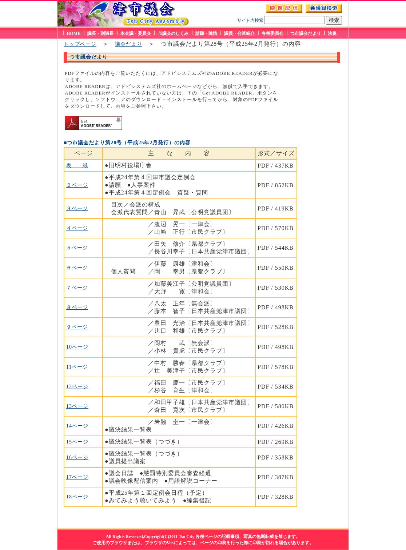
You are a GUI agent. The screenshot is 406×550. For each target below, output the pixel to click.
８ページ (77, 307)
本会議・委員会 (135, 33)
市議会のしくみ (173, 33)
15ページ (77, 442)
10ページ (77, 347)
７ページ (77, 287)
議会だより (128, 44)
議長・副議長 (100, 33)
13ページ (77, 406)
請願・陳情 (206, 33)
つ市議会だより (305, 33)
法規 (332, 33)
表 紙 (77, 165)
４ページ (77, 228)
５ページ (77, 247)
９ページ (77, 327)
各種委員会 (272, 33)
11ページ (77, 367)
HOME (73, 33)
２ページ (77, 185)
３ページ (77, 208)
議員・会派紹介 (239, 33)
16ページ (77, 457)
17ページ (77, 477)
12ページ (77, 386)
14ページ (77, 426)
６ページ (77, 267)
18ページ (77, 496)
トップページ (80, 44)
